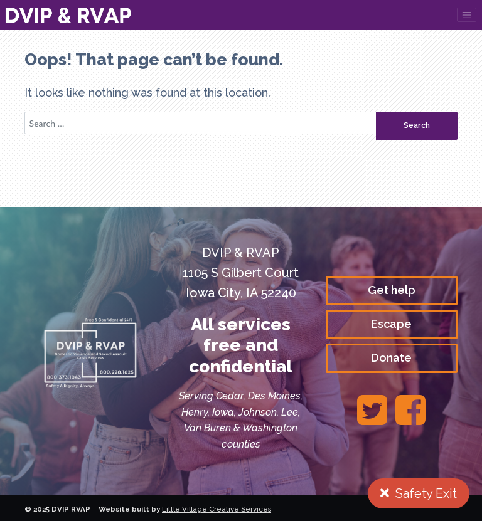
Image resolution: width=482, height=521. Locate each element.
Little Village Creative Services (216, 509)
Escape (391, 323)
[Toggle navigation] (467, 15)
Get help (391, 290)
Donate (391, 357)
